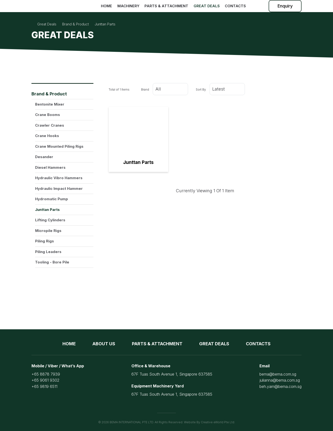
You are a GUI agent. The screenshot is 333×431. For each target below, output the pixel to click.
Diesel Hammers (50, 167)
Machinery (128, 6)
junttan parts (105, 24)
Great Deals (207, 6)
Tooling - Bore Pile (52, 262)
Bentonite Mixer (49, 104)
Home (106, 6)
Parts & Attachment (166, 6)
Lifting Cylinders (50, 220)
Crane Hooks (47, 135)
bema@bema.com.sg (277, 374)
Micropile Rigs (48, 230)
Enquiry (285, 5)
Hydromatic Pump (51, 199)
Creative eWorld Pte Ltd (217, 422)
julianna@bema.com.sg (279, 380)
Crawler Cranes (49, 125)
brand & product (75, 24)
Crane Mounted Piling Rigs (59, 146)
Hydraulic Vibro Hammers (59, 178)
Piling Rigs (44, 241)
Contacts (235, 6)
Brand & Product (49, 93)
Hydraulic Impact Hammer (59, 188)
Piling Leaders (48, 251)
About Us (103, 343)
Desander (44, 156)
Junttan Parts (47, 209)
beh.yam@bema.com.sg (280, 386)
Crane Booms (47, 114)
